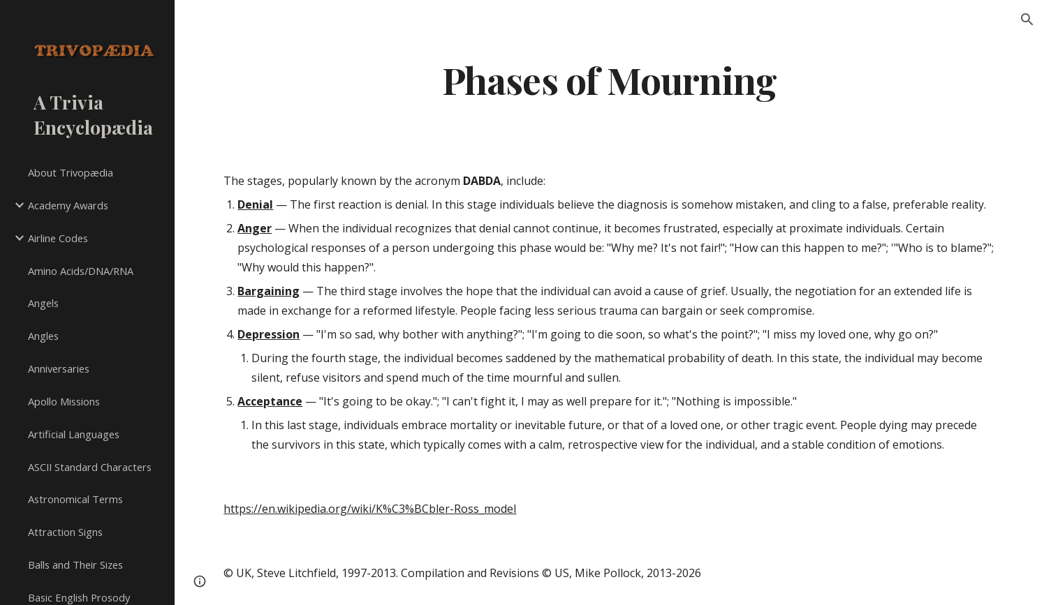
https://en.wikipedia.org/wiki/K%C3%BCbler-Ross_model (369, 508)
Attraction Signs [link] (65, 532)
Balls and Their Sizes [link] (75, 565)
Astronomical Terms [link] (75, 499)
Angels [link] (43, 303)
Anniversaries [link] (58, 368)
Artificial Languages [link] (73, 434)
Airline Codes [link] (58, 238)
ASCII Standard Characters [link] (90, 467)
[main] (609, 79)
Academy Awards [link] (68, 205)
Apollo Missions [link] (64, 401)
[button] (1027, 19)
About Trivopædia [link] (70, 172)
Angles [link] (43, 336)
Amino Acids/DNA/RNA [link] (80, 271)
